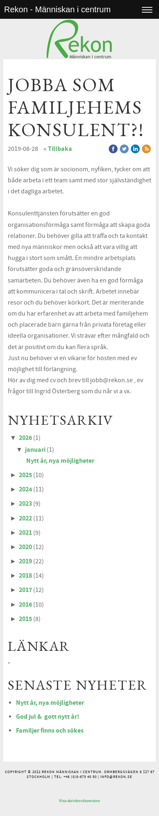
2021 (25, 532)
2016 (25, 604)
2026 (25, 437)
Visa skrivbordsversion (79, 801)
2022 (25, 518)
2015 (25, 618)
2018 (25, 575)
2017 (25, 589)
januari (35, 449)
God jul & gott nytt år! (47, 716)
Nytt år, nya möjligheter (60, 460)
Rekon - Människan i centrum (57, 9)
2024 (25, 489)
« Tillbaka (57, 148)
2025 (25, 475)
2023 (25, 503)
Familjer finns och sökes (50, 730)
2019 (25, 561)
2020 (25, 547)
